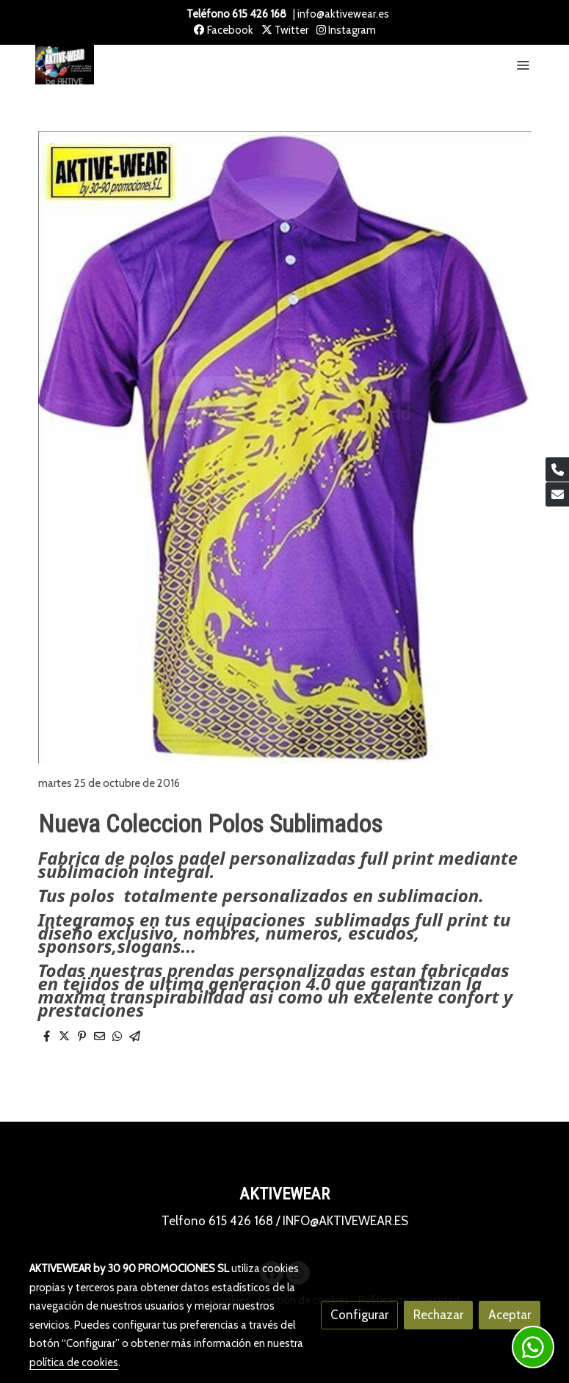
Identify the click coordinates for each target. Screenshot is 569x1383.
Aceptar (509, 1314)
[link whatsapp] (533, 1347)
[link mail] (557, 494)
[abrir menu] (522, 64)
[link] (64, 65)
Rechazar (438, 1314)
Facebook (223, 30)
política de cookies (73, 1362)
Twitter (284, 30)
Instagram (346, 30)
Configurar (359, 1314)
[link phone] (557, 469)
